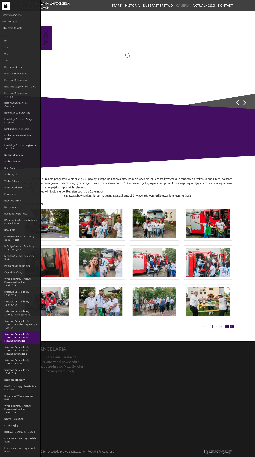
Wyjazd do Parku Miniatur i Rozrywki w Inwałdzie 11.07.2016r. (17, 282)
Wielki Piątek (10, 174)
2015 (5, 54)
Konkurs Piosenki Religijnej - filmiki (18, 137)
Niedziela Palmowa (13, 155)
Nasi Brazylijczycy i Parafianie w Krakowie (20, 388)
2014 (5, 47)
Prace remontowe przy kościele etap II (20, 450)
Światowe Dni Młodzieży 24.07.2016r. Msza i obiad (17, 313)
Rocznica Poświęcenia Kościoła (19, 432)
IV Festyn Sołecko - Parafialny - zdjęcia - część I (19, 238)
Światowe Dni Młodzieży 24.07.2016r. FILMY (16, 362)
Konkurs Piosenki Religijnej (17, 129)
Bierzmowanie (11, 207)
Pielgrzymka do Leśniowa (17, 265)
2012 (5, 34)
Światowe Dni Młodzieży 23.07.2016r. (16, 303)
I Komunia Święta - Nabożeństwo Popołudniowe (20, 222)
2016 (5, 60)
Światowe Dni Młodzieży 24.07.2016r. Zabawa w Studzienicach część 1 (16, 337)
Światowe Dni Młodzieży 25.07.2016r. (16, 372)
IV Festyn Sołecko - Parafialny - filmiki (19, 258)
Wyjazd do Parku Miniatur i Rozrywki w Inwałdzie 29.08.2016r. (17, 409)
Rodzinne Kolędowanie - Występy (16, 95)
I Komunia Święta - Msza (16, 213)
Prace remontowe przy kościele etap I (20, 440)
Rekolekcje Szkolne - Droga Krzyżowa (18, 121)
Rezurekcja (10, 194)
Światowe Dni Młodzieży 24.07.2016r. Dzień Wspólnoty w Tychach (20, 324)
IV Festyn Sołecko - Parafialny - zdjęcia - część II (19, 248)
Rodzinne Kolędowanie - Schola (20, 86)
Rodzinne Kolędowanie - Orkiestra (16, 104)
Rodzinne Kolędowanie (16, 80)
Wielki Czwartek (12, 161)
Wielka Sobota (11, 181)
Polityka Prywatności (100, 451)
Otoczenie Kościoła (12, 28)
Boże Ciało (9, 230)
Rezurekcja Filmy (12, 200)
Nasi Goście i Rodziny (14, 379)
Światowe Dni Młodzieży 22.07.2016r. (16, 293)
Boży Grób (9, 168)
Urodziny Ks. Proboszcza (16, 73)
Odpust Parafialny (13, 272)
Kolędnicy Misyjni (13, 67)
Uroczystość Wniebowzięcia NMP (18, 398)
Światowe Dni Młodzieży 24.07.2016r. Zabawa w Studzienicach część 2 (16, 350)
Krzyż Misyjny (11, 425)
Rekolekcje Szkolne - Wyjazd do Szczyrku (20, 147)
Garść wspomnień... (12, 15)
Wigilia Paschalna (13, 187)
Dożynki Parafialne (13, 419)
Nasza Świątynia (10, 21)
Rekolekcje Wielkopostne (17, 112)
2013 (5, 41)
